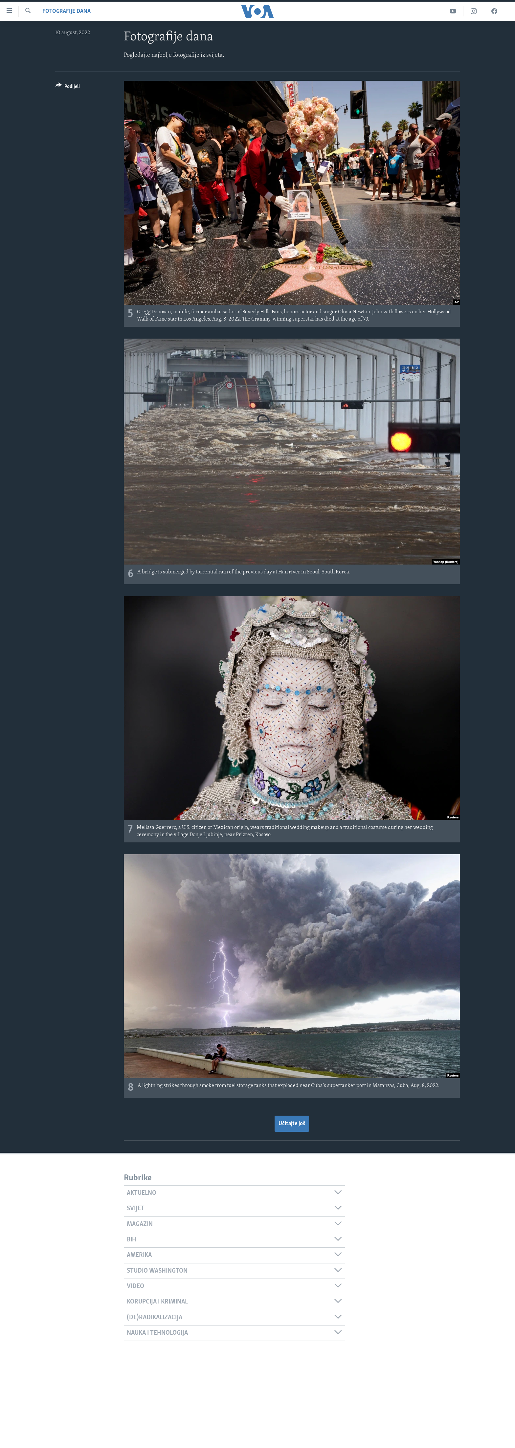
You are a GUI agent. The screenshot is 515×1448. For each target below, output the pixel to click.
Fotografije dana (66, 11)
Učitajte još (292, 1124)
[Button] (68, 87)
